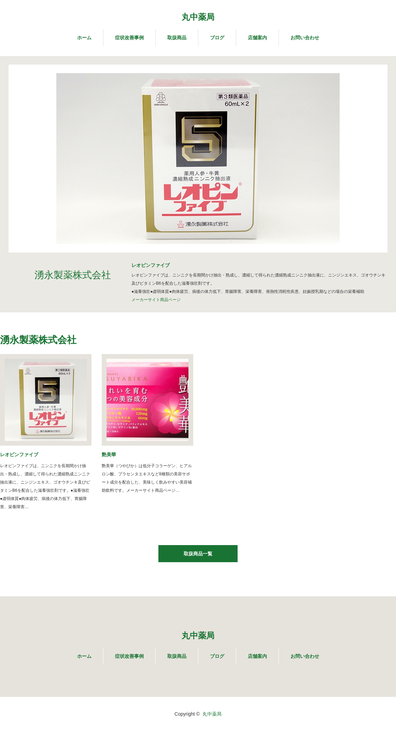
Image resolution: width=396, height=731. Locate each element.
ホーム (84, 37)
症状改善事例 (129, 37)
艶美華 (109, 454)
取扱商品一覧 (198, 553)
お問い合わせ (305, 37)
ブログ (217, 37)
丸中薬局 (198, 17)
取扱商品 (176, 37)
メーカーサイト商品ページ (156, 299)
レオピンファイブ (19, 454)
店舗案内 (257, 37)
